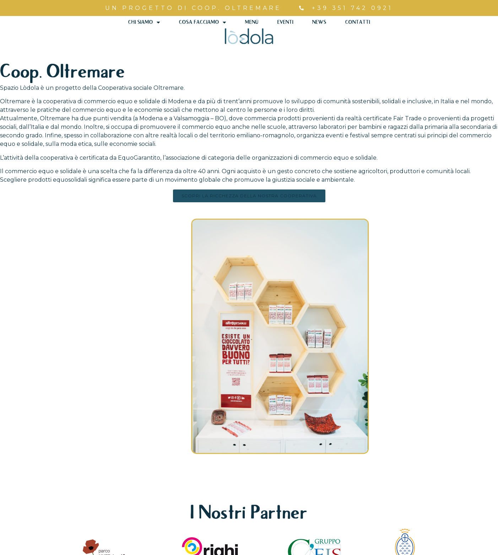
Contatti (357, 22)
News (319, 22)
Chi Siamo (145, 22)
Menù (252, 22)
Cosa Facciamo (202, 22)
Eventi (285, 22)
